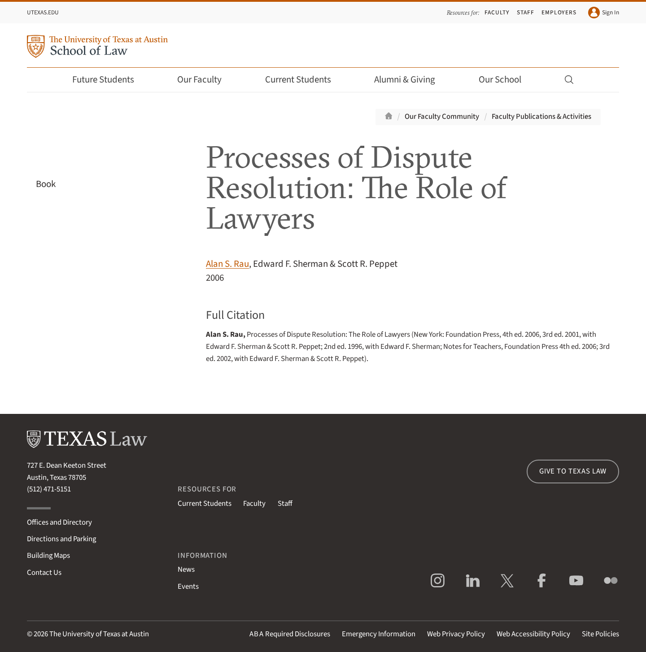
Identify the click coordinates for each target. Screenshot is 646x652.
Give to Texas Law (573, 471)
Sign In (603, 12)
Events (188, 586)
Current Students (304, 79)
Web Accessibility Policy (533, 634)
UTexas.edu (43, 12)
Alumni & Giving (410, 79)
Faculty (497, 12)
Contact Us (44, 572)
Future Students (109, 79)
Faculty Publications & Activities (541, 116)
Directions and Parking (61, 539)
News (186, 569)
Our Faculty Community (442, 116)
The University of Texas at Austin (99, 634)
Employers (558, 12)
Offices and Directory (59, 522)
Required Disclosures (289, 634)
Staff (525, 12)
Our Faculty (205, 79)
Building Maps (48, 555)
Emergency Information (378, 634)
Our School (506, 79)
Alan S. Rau (227, 263)
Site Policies (600, 634)
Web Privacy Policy (456, 634)
